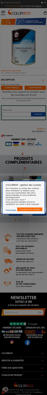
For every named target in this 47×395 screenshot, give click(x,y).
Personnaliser (11, 210)
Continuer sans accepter (32, 180)
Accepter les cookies (30, 209)
